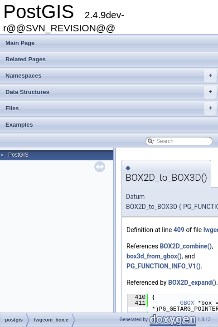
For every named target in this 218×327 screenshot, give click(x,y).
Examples (19, 124)
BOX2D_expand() (192, 282)
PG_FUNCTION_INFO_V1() (163, 266)
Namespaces (111, 75)
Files (111, 108)
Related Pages (25, 59)
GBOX (187, 303)
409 (179, 229)
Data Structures (111, 92)
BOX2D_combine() (186, 246)
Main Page (19, 43)
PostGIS (18, 155)
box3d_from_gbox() (154, 256)
